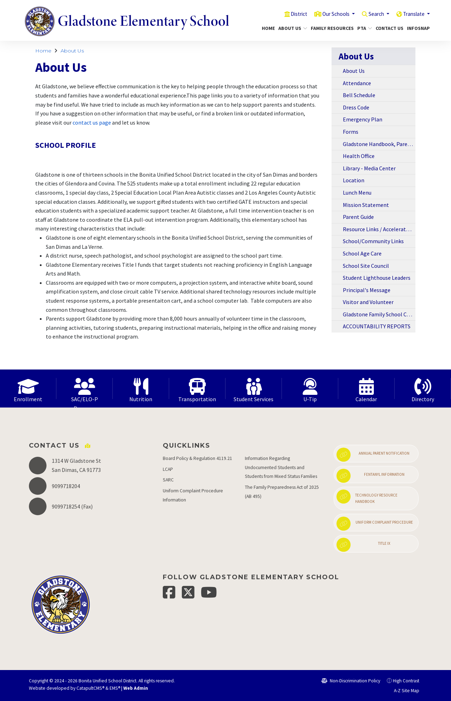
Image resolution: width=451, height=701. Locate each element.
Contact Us (388, 28)
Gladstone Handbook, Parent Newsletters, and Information (379, 143)
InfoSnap (417, 28)
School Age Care (362, 253)
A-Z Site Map (402, 691)
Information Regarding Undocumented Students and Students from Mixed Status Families (281, 467)
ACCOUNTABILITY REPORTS (376, 326)
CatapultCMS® (90, 688)
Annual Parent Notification (372, 455)
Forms (350, 131)
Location (353, 180)
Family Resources (330, 28)
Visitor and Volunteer (368, 301)
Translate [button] (412, 14)
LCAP (168, 469)
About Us (291, 28)
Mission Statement (366, 204)
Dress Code (356, 107)
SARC (168, 480)
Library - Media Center (369, 168)
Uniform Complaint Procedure (374, 524)
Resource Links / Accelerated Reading (379, 229)
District (286, 14)
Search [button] (371, 14)
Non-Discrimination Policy (350, 681)
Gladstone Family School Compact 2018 (379, 314)
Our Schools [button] (327, 14)
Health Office (359, 155)
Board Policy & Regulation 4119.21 (197, 458)
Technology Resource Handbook (366, 497)
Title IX (363, 545)
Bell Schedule (359, 95)
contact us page (92, 122)
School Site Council (366, 265)
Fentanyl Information (370, 476)
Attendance (357, 83)
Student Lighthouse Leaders (376, 277)
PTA (363, 28)
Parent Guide (358, 216)
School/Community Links (373, 241)
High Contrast (406, 681)
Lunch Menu (357, 192)
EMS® (115, 688)
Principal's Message (366, 289)
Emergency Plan (362, 119)
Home (267, 28)
